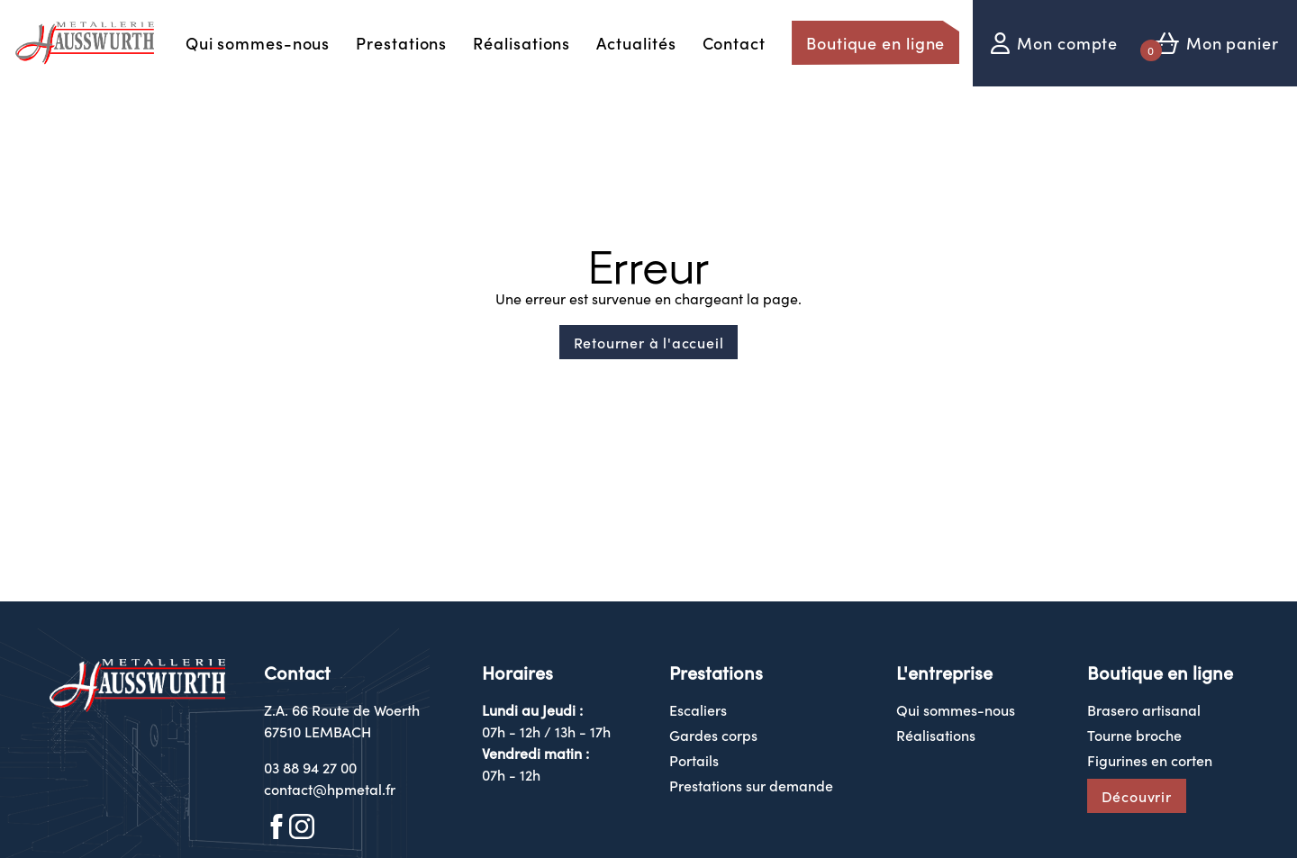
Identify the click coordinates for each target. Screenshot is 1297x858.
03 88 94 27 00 (310, 767)
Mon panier (1232, 43)
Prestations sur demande (751, 785)
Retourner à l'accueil (649, 342)
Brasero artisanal (1144, 709)
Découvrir (1137, 796)
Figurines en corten (1149, 760)
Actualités (636, 43)
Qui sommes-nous (258, 43)
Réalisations (521, 43)
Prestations (401, 43)
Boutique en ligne (875, 43)
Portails (694, 760)
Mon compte (1067, 43)
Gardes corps (713, 735)
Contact (734, 43)
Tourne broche (1134, 735)
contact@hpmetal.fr (329, 789)
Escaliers (698, 709)
